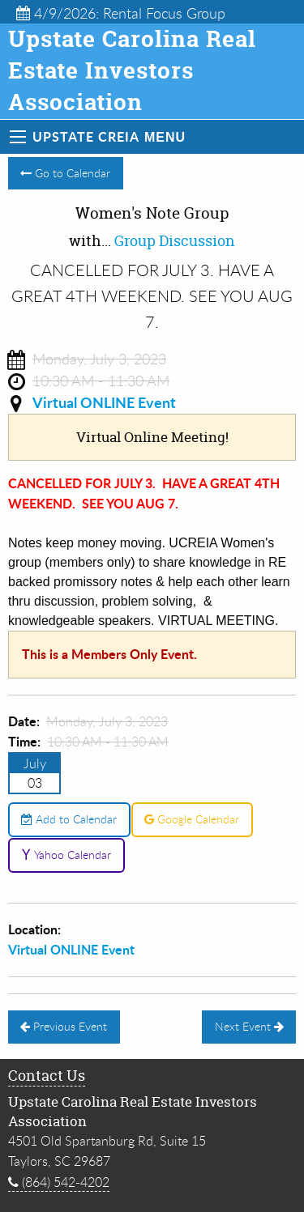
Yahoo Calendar (66, 854)
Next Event (249, 1026)
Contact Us (46, 1075)
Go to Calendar (65, 173)
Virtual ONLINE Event (104, 402)
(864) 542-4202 (58, 1182)
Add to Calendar (69, 819)
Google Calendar (191, 819)
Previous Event (63, 1026)
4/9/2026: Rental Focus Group (120, 13)
